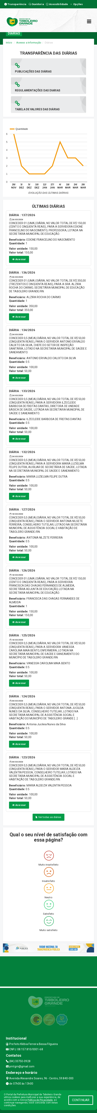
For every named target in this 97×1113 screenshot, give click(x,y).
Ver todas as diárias (48, 817)
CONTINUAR (80, 1100)
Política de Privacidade (40, 1100)
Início (9, 42)
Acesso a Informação (28, 42)
